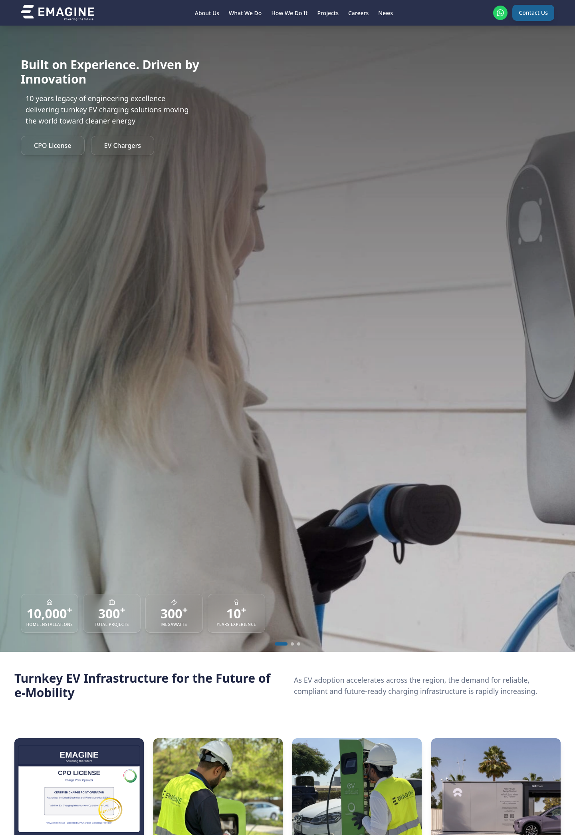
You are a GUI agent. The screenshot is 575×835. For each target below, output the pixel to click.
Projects (328, 13)
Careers (358, 13)
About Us (207, 13)
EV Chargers (122, 145)
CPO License (52, 145)
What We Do (245, 13)
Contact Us (533, 12)
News (385, 13)
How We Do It (289, 13)
